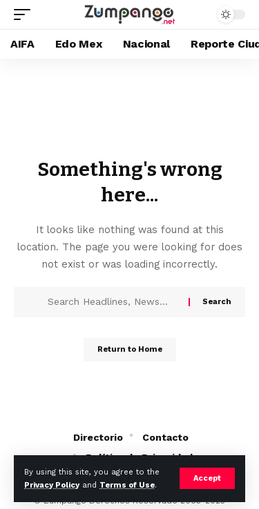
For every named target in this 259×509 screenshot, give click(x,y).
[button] (207, 478)
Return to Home (129, 349)
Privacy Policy (51, 485)
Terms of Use (127, 485)
